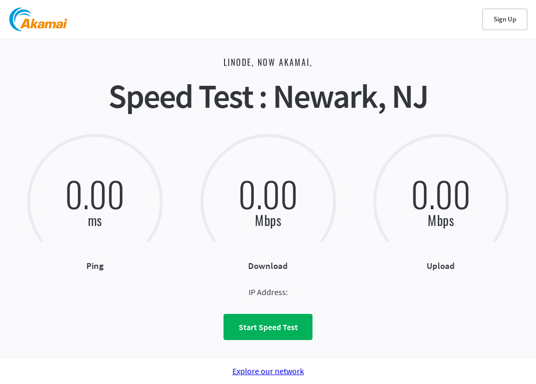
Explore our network (268, 371)
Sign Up (505, 19)
